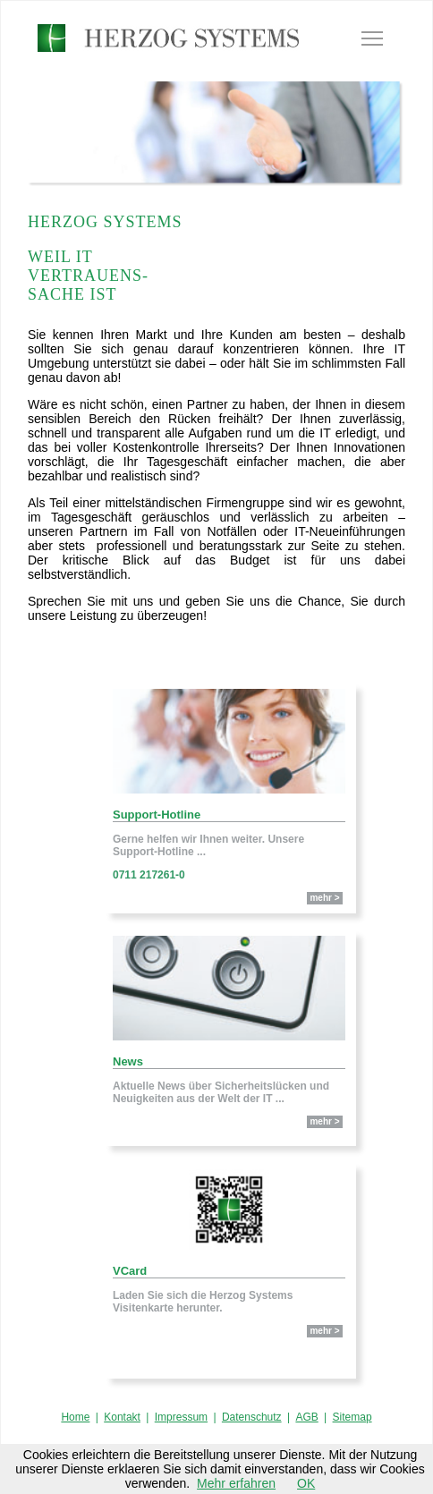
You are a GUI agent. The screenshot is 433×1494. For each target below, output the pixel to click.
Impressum (181, 1417)
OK (306, 1483)
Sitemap (352, 1417)
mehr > (324, 898)
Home (75, 1417)
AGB (306, 1417)
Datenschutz (252, 1417)
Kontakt (122, 1417)
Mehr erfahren (236, 1483)
